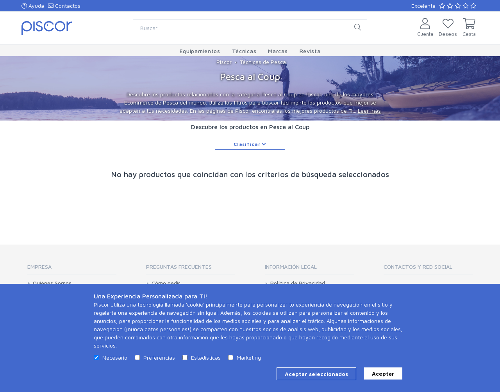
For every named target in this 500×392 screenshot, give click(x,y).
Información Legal (291, 266)
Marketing (249, 357)
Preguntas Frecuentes (179, 266)
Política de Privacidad (297, 283)
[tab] (71, 269)
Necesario (114, 357)
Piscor (224, 62)
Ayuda (32, 5)
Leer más (369, 110)
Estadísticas (206, 357)
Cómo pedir (166, 283)
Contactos (64, 5)
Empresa (39, 266)
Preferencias (159, 357)
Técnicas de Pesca (263, 62)
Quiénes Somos (52, 283)
